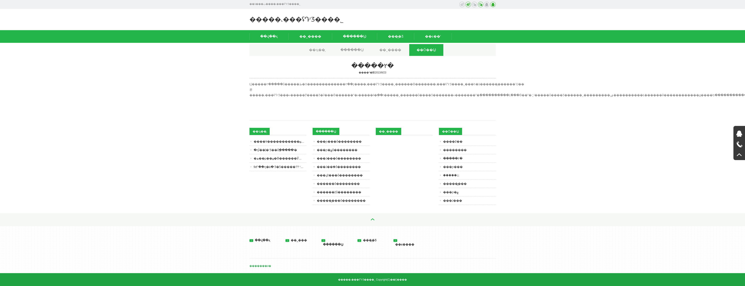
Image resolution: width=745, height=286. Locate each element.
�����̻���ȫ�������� (341, 200)
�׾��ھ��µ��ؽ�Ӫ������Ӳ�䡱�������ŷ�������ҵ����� (280, 158)
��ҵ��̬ (317, 50)
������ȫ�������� (338, 183)
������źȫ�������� (339, 192)
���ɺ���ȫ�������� (339, 158)
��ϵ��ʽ (433, 36)
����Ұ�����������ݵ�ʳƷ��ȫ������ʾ (280, 141)
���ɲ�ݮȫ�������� (337, 150)
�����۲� (452, 158)
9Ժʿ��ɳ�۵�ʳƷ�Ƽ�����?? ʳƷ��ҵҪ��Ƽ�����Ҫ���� (280, 167)
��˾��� (296, 240)
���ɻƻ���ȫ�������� (340, 175)
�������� (455, 150)
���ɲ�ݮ (450, 192)
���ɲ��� (453, 167)
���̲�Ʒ (395, 36)
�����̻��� (455, 183)
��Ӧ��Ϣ (426, 50)
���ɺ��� (452, 200)
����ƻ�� (452, 141)
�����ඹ (451, 175)
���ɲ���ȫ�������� (339, 141)
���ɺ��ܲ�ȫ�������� (339, 167)
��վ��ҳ (269, 36)
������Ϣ (354, 36)
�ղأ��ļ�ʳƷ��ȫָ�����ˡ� (275, 150)
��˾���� (310, 36)
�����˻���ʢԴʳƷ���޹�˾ (296, 19)
